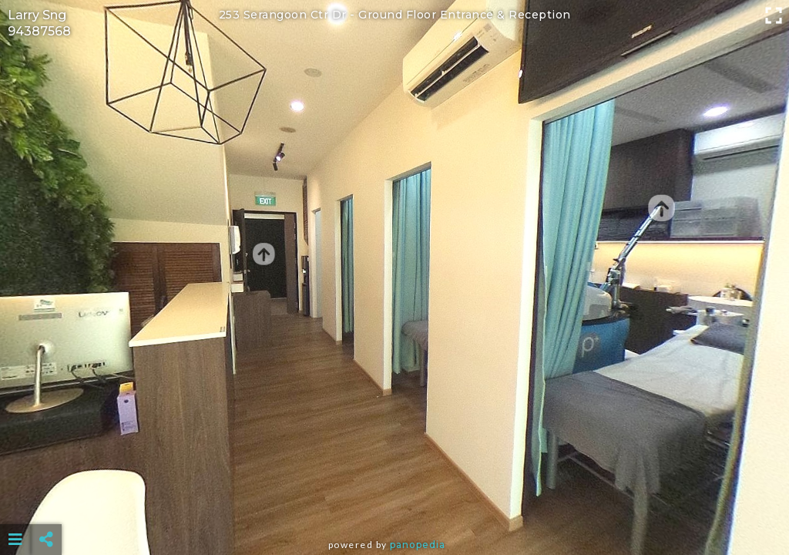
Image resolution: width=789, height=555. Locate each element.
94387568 (39, 31)
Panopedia (417, 544)
